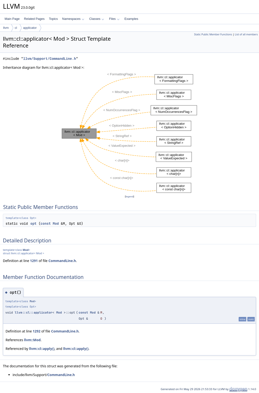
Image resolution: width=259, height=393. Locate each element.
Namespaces (73, 19)
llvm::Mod (32, 340)
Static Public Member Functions (213, 34)
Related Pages (34, 19)
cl (16, 28)
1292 (36, 331)
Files (114, 19)
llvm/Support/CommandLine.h (49, 58)
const (46, 223)
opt (33, 223)
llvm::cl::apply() (41, 348)
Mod (56, 223)
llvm (6, 28)
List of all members (246, 34)
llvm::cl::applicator (33, 312)
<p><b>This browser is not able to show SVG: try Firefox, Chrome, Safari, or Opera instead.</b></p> (129, 132)
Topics (53, 19)
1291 (34, 260)
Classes (96, 19)
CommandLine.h (62, 260)
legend (129, 196)
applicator (30, 28)
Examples (131, 19)
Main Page (12, 19)
